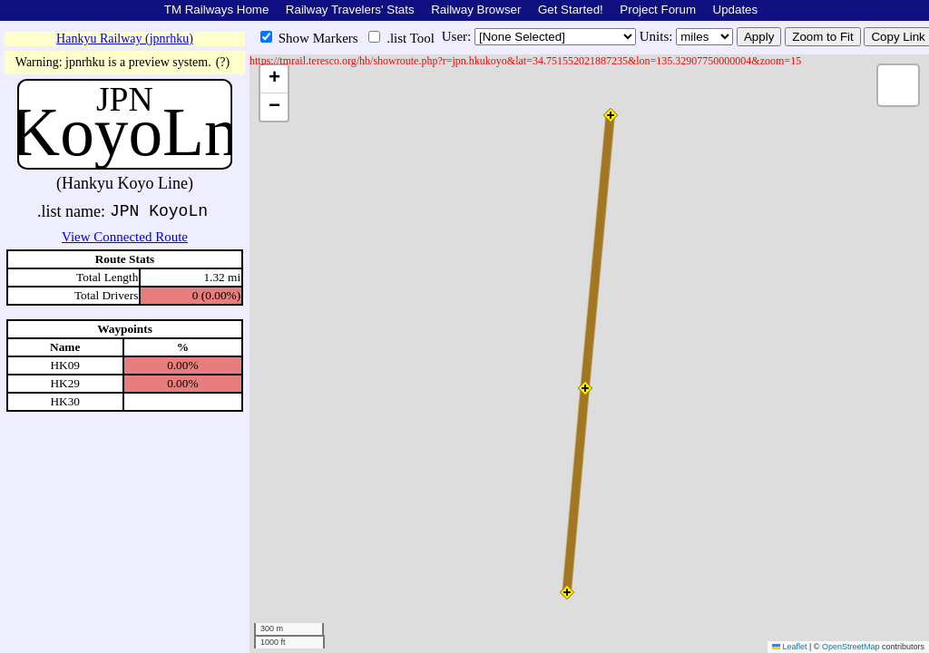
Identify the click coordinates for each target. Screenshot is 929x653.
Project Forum (658, 9)
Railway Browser (476, 9)
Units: (658, 36)
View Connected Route (125, 236)
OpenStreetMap (851, 646)
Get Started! (570, 9)
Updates (735, 9)
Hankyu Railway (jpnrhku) (124, 38)
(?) (223, 62)
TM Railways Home (216, 9)
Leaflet (789, 646)
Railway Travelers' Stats (350, 9)
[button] (567, 592)
